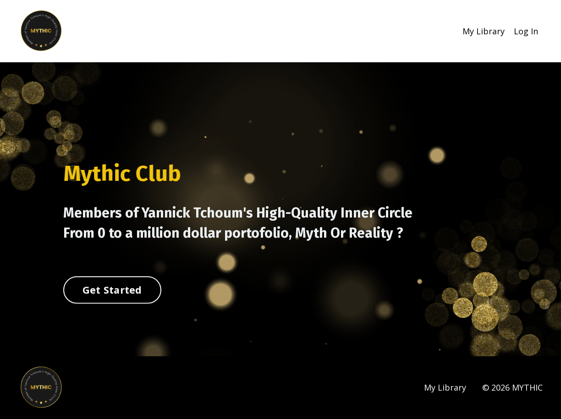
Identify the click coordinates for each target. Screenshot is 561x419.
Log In (526, 31)
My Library (483, 31)
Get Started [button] (112, 290)
